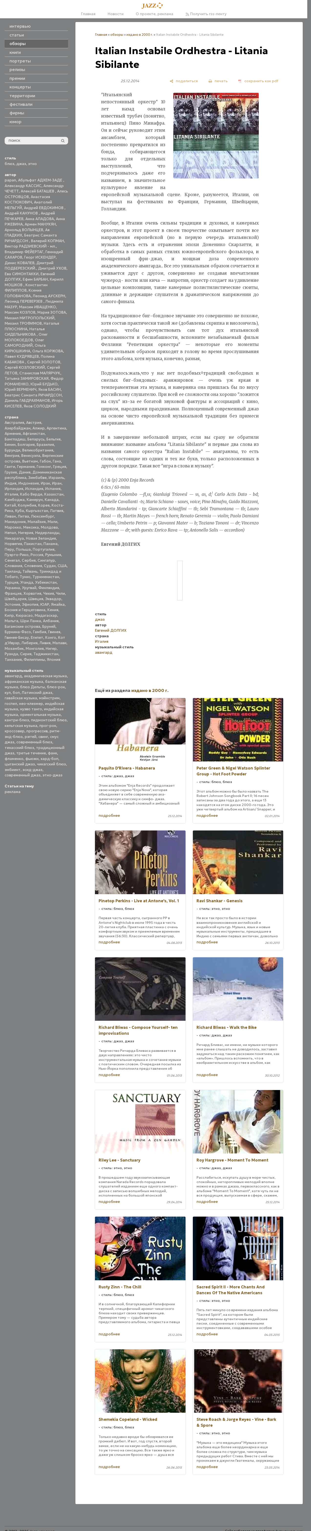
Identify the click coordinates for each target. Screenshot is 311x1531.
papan (10, 180)
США (62, 565)
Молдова (49, 527)
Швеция (35, 598)
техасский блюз (19, 747)
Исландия (34, 488)
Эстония (12, 604)
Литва (23, 516)
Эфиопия (30, 604)
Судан (50, 565)
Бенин (10, 444)
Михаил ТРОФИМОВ (23, 323)
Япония (53, 659)
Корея (44, 505)
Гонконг (44, 466)
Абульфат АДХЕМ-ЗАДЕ (40, 180)
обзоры (116, 35)
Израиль (56, 477)
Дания (25, 472)
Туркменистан (45, 576)
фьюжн (32, 758)
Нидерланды (47, 532)
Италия (11, 494)
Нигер (51, 648)
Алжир (38, 428)
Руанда (11, 654)
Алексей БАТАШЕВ (38, 191)
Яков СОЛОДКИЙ (40, 406)
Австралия (14, 422)
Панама (50, 543)
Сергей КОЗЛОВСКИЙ (25, 367)
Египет (37, 637)
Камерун (35, 499)
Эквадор (53, 598)
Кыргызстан (37, 510)
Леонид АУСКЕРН (49, 296)
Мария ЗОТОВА (51, 312)
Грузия (11, 472)
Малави (59, 643)
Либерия (29, 643)
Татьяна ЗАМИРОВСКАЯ (27, 378)
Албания (51, 620)
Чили (60, 593)
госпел (11, 703)
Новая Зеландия (41, 538)
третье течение (31, 753)
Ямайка (58, 604)
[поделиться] (184, 81)
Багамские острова (22, 626)
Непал (10, 532)
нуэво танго (31, 709)
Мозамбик (14, 648)
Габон (45, 461)
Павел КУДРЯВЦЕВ (22, 356)
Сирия (25, 654)
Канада (52, 499)
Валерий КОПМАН (47, 240)
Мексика (31, 527)
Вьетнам (30, 461)
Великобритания (37, 450)
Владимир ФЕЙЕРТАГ (24, 251)
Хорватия (32, 593)
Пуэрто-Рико (17, 554)
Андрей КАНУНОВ (22, 213)
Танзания (13, 659)
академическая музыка (45, 676)
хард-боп (49, 758)
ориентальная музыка (40, 714)
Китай (10, 505)
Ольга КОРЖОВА (47, 351)
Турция (11, 582)
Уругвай (29, 587)
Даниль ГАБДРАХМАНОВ (27, 400)
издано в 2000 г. (139, 35)
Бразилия (45, 444)
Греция (59, 466)
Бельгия (53, 439)
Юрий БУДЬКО (44, 384)
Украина (12, 587)
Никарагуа (14, 538)
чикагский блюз (51, 764)
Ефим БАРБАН (35, 279)
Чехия (48, 593)
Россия (37, 554)
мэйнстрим (49, 698)
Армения (13, 433)
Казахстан (53, 494)
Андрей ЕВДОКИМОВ (44, 207)
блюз (9, 163)
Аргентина (56, 428)
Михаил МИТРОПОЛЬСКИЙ (29, 318)
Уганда (26, 582)
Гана (57, 461)
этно (32, 163)
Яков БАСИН (49, 389)
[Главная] (154, 5)
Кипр (9, 615)
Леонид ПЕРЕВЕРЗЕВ (24, 301)
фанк (52, 753)
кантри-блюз (17, 720)
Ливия (45, 643)
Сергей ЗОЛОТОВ (43, 362)
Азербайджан (18, 428)
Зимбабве (37, 477)
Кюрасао (24, 615)
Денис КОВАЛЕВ (19, 263)
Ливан (10, 516)
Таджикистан (45, 654)
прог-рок (47, 725)
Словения (33, 565)
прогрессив (37, 731)
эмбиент (13, 769)
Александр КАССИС (23, 185)
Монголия (35, 648)
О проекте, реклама (154, 14)
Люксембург (42, 516)
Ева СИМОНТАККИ (22, 274)
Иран (57, 483)
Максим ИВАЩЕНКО (37, 307)
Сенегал (12, 560)
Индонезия (28, 483)
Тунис (25, 576)
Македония (15, 521)
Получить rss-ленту (206, 14)
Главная (88, 14)
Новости (116, 14)
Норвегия (13, 543)
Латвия (56, 510)
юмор (15, 121)
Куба (19, 510)
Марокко (13, 527)
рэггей (30, 736)
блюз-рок (56, 687)
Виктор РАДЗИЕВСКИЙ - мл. (30, 246)
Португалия (43, 549)
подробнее (109, 815)
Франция (13, 593)
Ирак (45, 483)
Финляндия (48, 587)
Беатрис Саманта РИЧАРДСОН (33, 395)
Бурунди (12, 450)
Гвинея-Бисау (17, 637)
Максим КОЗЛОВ (20, 312)
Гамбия (39, 631)
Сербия (29, 560)
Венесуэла (30, 455)
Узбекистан (46, 582)
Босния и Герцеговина (25, 609)
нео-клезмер (31, 703)
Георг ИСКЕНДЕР (40, 257)
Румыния (53, 554)
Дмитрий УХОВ (52, 268)
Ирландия (14, 488)
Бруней (48, 626)
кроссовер (14, 731)
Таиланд (13, 571)
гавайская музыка (21, 698)
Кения (52, 609)
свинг (43, 736)
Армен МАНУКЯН (40, 224)
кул (8, 692)
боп (16, 692)
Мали (52, 521)
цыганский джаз (20, 764)
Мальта (11, 620)
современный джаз (23, 775)
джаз (21, 163)
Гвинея (54, 631)
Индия (10, 483)
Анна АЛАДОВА (39, 218)
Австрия (33, 422)
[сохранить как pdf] (258, 81)
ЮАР (44, 604)
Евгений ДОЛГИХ (110, 630)
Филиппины (34, 659)
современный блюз (34, 742)
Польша (23, 549)
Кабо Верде (31, 494)
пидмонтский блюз (49, 720)
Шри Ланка (30, 620)
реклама (13, 791)
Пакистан (32, 543)
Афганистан (34, 433)
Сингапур (46, 560)
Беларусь (35, 439)
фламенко (14, 758)
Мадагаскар (46, 615)
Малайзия (37, 521)
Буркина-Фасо (18, 631)
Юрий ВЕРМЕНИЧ (20, 389)
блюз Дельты (32, 687)
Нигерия (25, 532)
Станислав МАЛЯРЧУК (39, 373)
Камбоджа (15, 499)
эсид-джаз (32, 769)
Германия (26, 466)
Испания (53, 488)
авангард (13, 676)
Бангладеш (15, 439)
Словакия (13, 565)
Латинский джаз (37, 692)
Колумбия (27, 505)
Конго (50, 637)
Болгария (26, 444)
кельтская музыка (21, 725)
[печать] (218, 81)
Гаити (10, 466)
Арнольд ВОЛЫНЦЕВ (24, 229)
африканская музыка (24, 681)
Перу (9, 549)
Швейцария (15, 598)
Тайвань (29, 571)
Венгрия (12, 455)
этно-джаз (52, 775)
